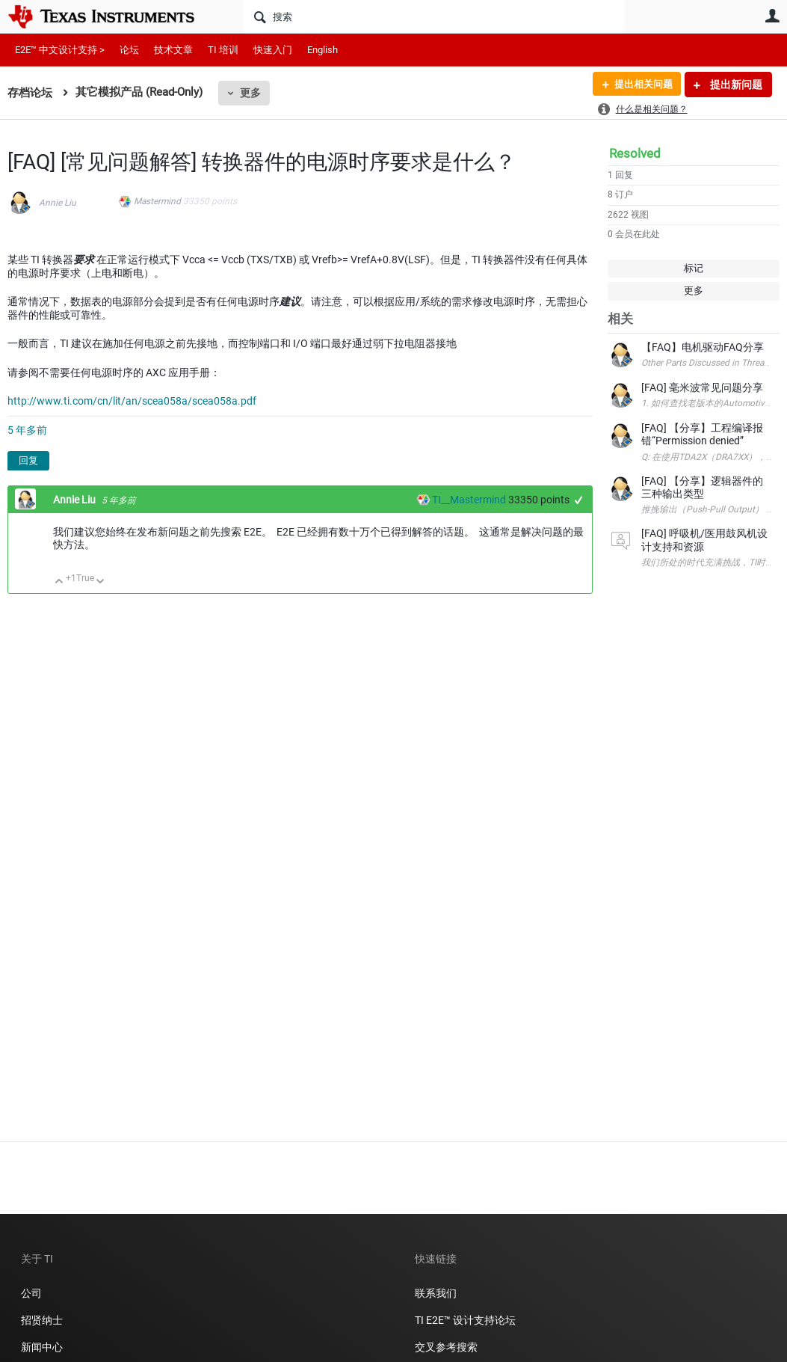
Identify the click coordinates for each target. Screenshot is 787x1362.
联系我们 (436, 1293)
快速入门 (272, 49)
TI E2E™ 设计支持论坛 (465, 1320)
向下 (100, 582)
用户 (772, 15)
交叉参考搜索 (446, 1347)
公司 (31, 1293)
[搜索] (434, 16)
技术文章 (173, 49)
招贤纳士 (42, 1320)
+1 (578, 500)
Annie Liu (57, 202)
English (322, 49)
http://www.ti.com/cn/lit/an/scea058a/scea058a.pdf (131, 401)
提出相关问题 (639, 85)
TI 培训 (223, 49)
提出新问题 (735, 85)
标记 (693, 268)
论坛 (129, 49)
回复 (28, 460)
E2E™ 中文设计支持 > (60, 49)
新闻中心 (42, 1347)
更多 (250, 93)
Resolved (635, 153)
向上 (59, 582)
